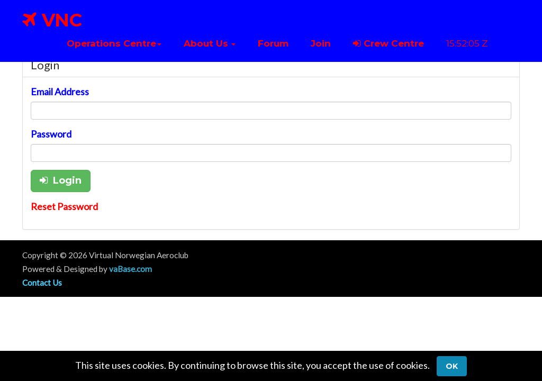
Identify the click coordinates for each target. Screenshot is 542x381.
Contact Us (42, 282)
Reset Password (64, 206)
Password (51, 134)
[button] (114, 43)
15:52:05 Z (467, 43)
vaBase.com (130, 269)
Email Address (60, 91)
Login (61, 180)
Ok (452, 366)
